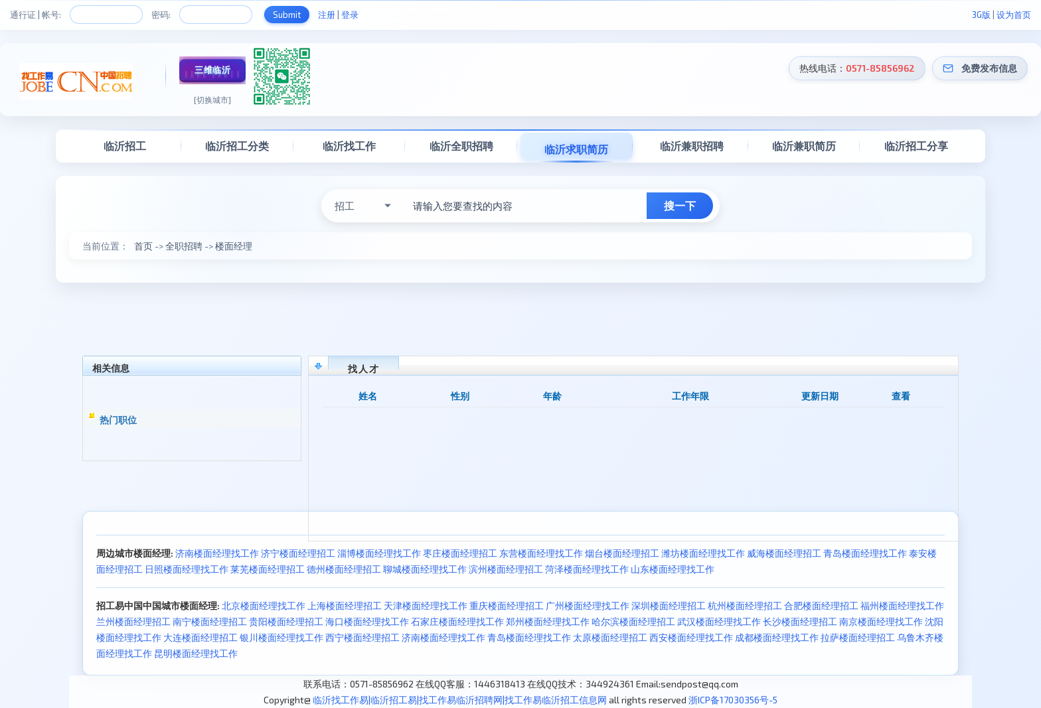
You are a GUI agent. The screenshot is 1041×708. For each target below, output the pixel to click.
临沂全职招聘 (461, 145)
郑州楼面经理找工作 (548, 621)
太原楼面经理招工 (610, 637)
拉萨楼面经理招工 (858, 637)
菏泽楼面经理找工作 (587, 569)
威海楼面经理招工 (784, 553)
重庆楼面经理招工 (506, 605)
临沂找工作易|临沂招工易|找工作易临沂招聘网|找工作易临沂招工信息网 (460, 699)
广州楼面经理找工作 (587, 605)
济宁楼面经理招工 (298, 553)
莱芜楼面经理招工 (267, 569)
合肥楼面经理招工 (821, 605)
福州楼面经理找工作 (902, 605)
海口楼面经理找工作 (367, 621)
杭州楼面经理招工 (745, 605)
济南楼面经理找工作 (217, 553)
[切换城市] (212, 99)
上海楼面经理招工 (344, 605)
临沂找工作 (349, 145)
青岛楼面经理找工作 (865, 553)
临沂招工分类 (237, 145)
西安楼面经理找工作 (691, 637)
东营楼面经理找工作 (541, 553)
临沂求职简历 (576, 149)
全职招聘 (183, 245)
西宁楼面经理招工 (362, 637)
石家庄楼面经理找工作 (457, 621)
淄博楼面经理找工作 (379, 553)
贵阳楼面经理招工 (286, 621)
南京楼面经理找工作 (881, 621)
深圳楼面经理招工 (668, 605)
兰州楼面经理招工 (133, 621)
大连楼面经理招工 (200, 637)
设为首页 (1014, 14)
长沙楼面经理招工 (800, 621)
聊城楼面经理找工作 (425, 569)
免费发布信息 (989, 68)
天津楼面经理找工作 (425, 605)
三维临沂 (212, 69)
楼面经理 (233, 245)
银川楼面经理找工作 (281, 637)
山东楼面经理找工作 (672, 569)
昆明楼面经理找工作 (196, 653)
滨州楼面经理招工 (506, 569)
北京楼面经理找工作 (263, 605)
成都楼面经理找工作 (777, 637)
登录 (350, 14)
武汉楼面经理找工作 (719, 621)
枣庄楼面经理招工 (460, 553)
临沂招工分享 (916, 145)
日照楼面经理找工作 (186, 569)
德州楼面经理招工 (344, 569)
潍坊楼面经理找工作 (703, 553)
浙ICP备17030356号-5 (732, 699)
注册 (326, 14)
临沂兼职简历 (804, 145)
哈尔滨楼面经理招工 (633, 621)
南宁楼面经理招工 (210, 621)
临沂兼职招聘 (692, 145)
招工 (345, 206)
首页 (143, 245)
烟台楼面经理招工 (622, 553)
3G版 (981, 14)
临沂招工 (125, 145)
